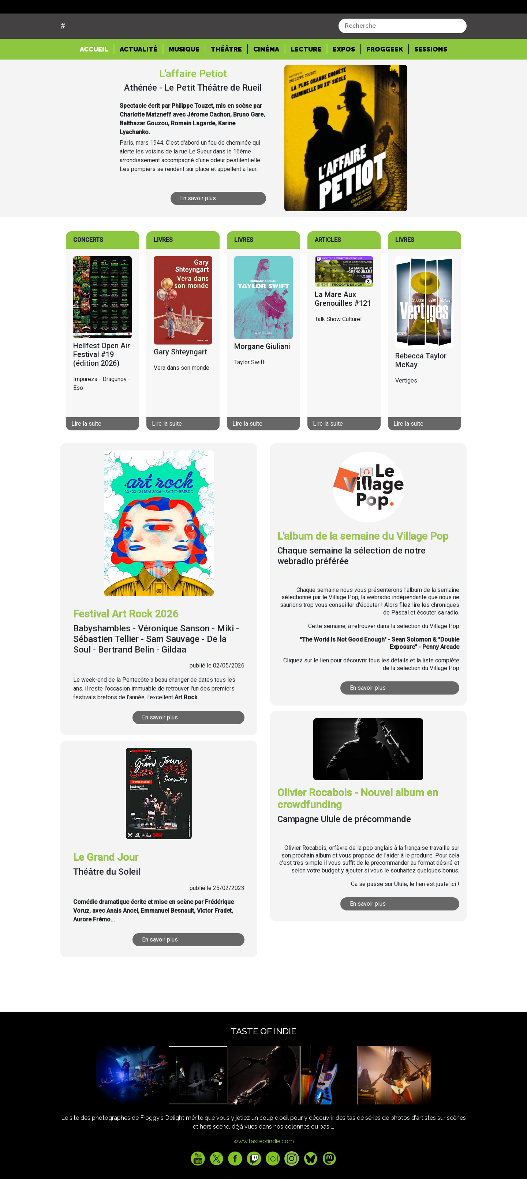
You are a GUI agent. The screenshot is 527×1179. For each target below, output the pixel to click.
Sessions (430, 77)
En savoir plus (161, 745)
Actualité (138, 77)
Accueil (97, 76)
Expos (344, 77)
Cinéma (266, 77)
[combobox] (402, 53)
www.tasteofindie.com (263, 1168)
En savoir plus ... (200, 226)
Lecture (306, 77)
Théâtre (226, 77)
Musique (184, 77)
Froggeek (384, 77)
